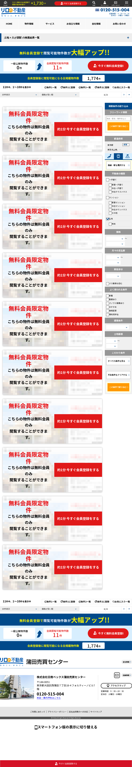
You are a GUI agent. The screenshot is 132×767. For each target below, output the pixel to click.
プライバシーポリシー (57, 711)
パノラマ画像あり (115, 303)
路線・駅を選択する (116, 165)
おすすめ (111, 307)
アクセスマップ (116, 685)
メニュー (126, 3)
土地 (109, 218)
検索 (93, 3)
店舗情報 (126, 675)
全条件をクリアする (117, 375)
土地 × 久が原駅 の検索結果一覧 (21, 37)
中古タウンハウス (118, 209)
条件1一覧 (50, 87)
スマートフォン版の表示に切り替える (67, 726)
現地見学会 (112, 314)
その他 (113, 213)
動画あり (111, 299)
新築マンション (117, 202)
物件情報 (29, 23)
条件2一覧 (85, 87)
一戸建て (111, 179)
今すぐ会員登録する (71, 3)
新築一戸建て (116, 184)
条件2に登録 (101, 87)
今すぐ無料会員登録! (108, 66)
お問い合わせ (115, 3)
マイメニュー (104, 3)
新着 (109, 295)
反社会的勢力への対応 (78, 711)
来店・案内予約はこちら (49, 697)
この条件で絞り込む (117, 126)
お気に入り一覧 (121, 87)
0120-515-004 (50, 693)
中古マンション (117, 206)
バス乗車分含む (114, 283)
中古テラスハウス (118, 191)
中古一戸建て (116, 188)
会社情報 (96, 23)
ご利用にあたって (37, 711)
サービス (50, 23)
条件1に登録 (67, 87)
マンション (112, 197)
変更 (125, 145)
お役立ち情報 (73, 23)
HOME (5, 3)
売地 (112, 223)
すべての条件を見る (116, 361)
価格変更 (111, 310)
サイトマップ (96, 711)
